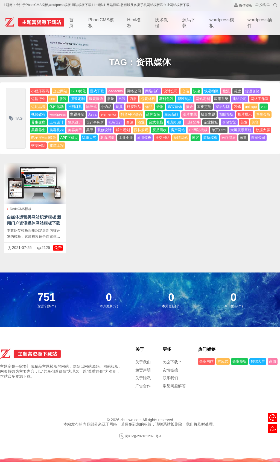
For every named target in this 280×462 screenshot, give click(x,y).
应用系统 (221, 99)
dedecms (115, 91)
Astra (92, 114)
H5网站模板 (198, 130)
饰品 (148, 107)
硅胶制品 (134, 107)
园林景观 (141, 130)
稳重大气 (89, 138)
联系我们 (170, 378)
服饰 (110, 99)
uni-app (251, 107)
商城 (272, 361)
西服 (133, 99)
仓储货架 (229, 122)
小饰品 (106, 107)
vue (264, 107)
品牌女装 (153, 114)
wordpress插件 (259, 23)
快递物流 (211, 91)
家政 (243, 138)
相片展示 (245, 114)
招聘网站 (181, 138)
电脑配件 (192, 122)
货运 (237, 91)
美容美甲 (75, 130)
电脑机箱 (174, 122)
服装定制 (78, 99)
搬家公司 (258, 138)
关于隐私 (143, 378)
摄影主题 (208, 114)
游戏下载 (97, 91)
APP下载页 (69, 138)
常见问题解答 (174, 386)
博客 (195, 138)
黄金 (189, 107)
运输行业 (38, 99)
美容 (255, 122)
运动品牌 (38, 107)
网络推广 (152, 91)
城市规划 (123, 130)
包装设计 (115, 122)
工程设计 (56, 122)
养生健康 (38, 122)
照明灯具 (75, 107)
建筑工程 (56, 146)
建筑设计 (75, 122)
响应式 (91, 107)
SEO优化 (78, 91)
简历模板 (210, 138)
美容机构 (56, 130)
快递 (196, 91)
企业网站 (60, 91)
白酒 (129, 122)
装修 (237, 107)
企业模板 (211, 122)
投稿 (262, 5)
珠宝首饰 (175, 107)
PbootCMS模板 (101, 23)
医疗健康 (228, 138)
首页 (71, 23)
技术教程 (161, 23)
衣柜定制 (204, 107)
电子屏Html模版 (43, 138)
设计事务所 (95, 122)
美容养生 (38, 130)
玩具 (119, 107)
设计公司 (171, 91)
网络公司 (134, 91)
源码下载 (188, 23)
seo (52, 99)
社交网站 (162, 138)
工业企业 (126, 138)
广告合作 (143, 386)
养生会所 (263, 114)
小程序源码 (40, 91)
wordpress (57, 114)
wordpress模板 (221, 23)
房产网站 (178, 130)
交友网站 (38, 146)
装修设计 (104, 130)
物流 (226, 91)
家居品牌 (222, 107)
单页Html (219, 130)
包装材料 (148, 99)
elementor (108, 114)
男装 (122, 99)
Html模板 (134, 23)
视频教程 (38, 114)
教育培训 (107, 138)
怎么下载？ (172, 362)
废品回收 (159, 130)
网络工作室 (260, 99)
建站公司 (239, 99)
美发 (243, 122)
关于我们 (143, 362)
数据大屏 (263, 130)
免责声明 (143, 370)
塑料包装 (166, 99)
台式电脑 (156, 122)
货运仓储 (252, 91)
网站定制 (203, 99)
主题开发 (77, 114)
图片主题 (190, 114)
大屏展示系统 (241, 130)
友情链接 (170, 370)
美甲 (89, 130)
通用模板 (144, 138)
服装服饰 (96, 99)
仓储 (185, 91)
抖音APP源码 (131, 114)
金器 (160, 107)
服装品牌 (171, 114)
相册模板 (226, 114)
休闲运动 (56, 107)
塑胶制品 (184, 99)
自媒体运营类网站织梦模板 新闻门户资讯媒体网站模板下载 (34, 220)
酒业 (141, 122)
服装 (62, 99)
